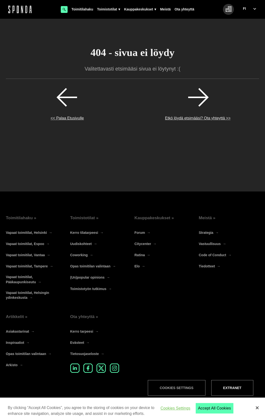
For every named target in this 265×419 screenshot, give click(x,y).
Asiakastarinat (17, 331)
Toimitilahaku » (21, 217)
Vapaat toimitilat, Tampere (27, 266)
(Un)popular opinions (87, 277)
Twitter (101, 368)
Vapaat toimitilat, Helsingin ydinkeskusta (27, 295)
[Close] (257, 412)
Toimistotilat (107, 9)
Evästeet (77, 343)
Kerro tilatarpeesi (84, 233)
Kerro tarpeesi (81, 331)
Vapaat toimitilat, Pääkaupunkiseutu (21, 279)
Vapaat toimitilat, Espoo (25, 244)
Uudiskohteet (81, 244)
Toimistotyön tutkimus (88, 289)
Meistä (165, 9)
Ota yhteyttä (184, 9)
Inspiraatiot (15, 343)
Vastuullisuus (210, 244)
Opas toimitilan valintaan (90, 266)
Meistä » (207, 217)
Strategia (206, 233)
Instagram (114, 368)
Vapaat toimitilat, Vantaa (25, 255)
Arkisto (12, 365)
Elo (137, 266)
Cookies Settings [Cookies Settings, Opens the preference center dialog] (175, 413)
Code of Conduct (212, 255)
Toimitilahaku (82, 9)
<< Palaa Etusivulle (67, 118)
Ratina (139, 255)
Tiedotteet (207, 266)
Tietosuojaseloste (84, 354)
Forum (139, 233)
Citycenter (142, 244)
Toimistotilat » (84, 217)
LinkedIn (75, 368)
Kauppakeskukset (138, 9)
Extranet (232, 388)
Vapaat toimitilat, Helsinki (26, 233)
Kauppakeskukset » (154, 217)
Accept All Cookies (214, 413)
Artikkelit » (16, 316)
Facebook (88, 368)
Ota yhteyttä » (84, 316)
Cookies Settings (176, 388)
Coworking (79, 255)
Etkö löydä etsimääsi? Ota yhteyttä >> (197, 118)
